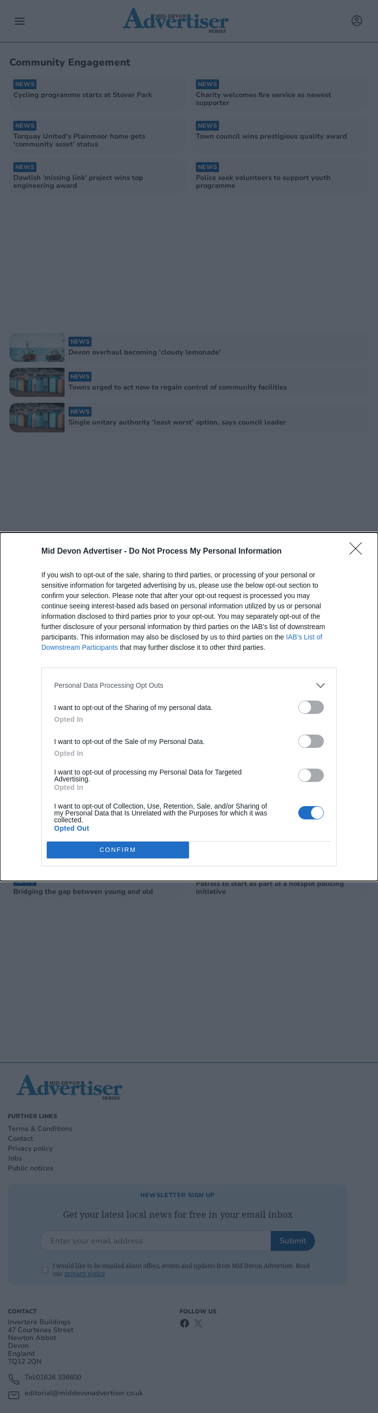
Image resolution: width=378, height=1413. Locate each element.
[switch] (311, 707)
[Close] (358, 551)
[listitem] (189, 685)
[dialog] (189, 706)
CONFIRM (117, 849)
